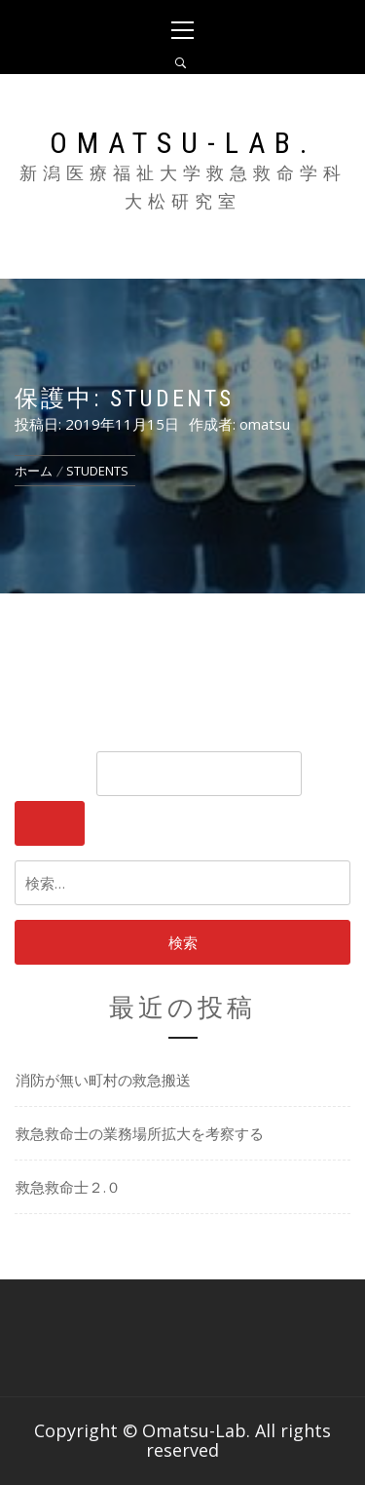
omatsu (264, 424)
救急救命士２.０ (68, 1187)
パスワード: (158, 773)
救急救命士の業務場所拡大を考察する (140, 1133)
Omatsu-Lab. (183, 143)
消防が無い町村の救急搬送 (103, 1079)
